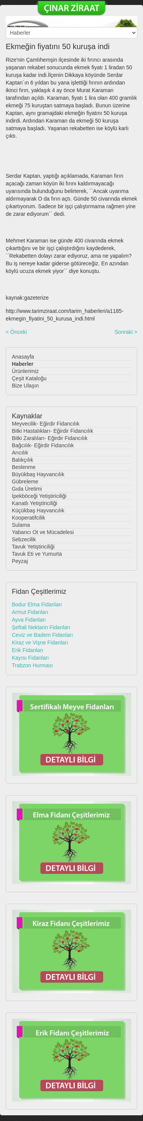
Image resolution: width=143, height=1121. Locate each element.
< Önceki (16, 332)
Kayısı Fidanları (30, 658)
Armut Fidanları (30, 612)
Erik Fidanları (27, 650)
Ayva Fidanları (29, 620)
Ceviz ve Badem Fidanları (42, 635)
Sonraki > (125, 332)
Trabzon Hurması (32, 665)
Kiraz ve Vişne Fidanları (40, 642)
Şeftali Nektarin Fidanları (41, 627)
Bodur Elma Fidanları (37, 604)
